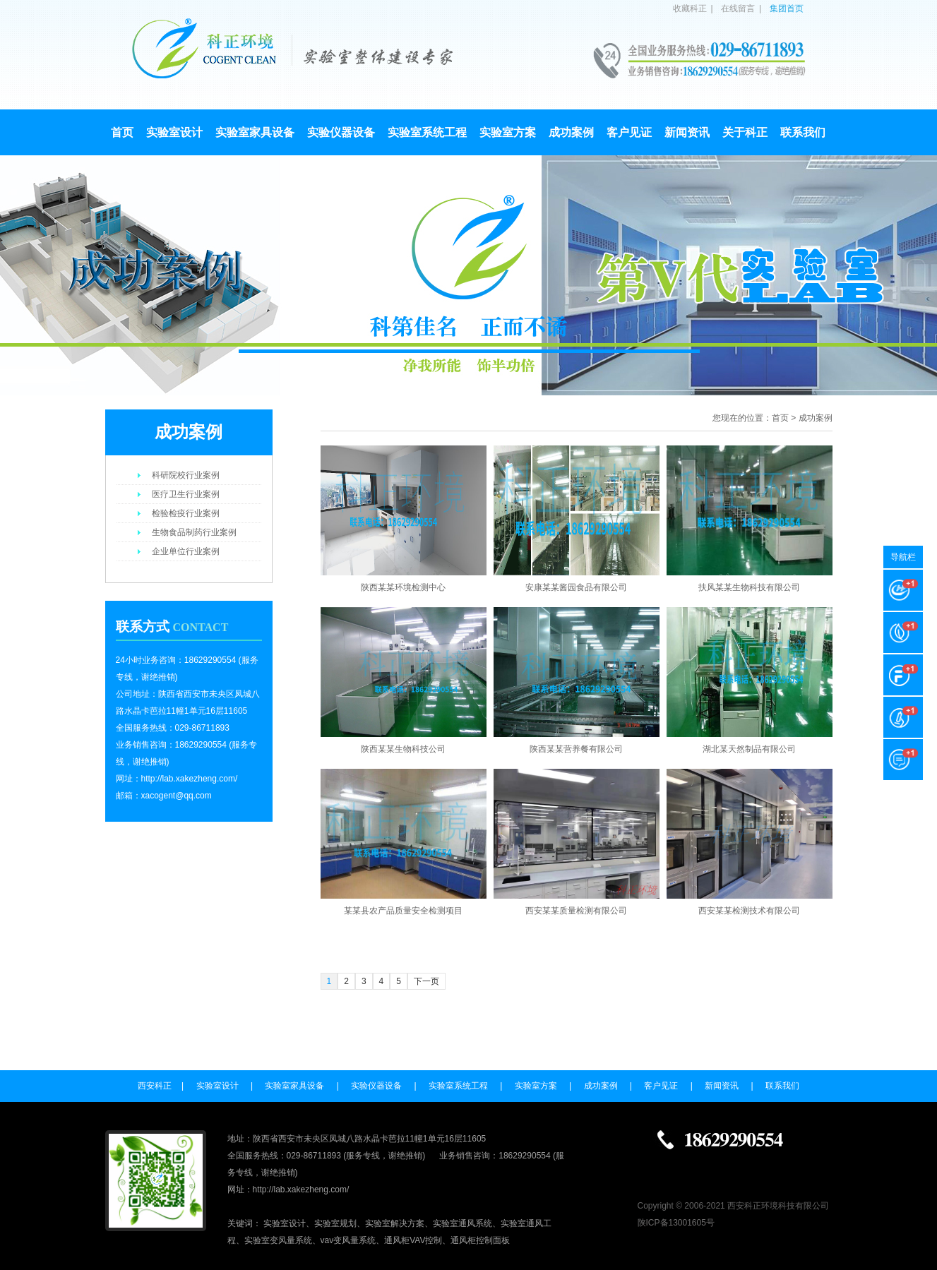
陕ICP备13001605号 (676, 1223)
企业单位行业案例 (186, 551)
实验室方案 (507, 132)
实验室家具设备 (254, 132)
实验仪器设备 (341, 132)
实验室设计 (174, 132)
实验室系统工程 (427, 132)
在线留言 (738, 8)
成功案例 (571, 132)
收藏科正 (690, 8)
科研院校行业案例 (186, 475)
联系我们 (802, 132)
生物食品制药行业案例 (194, 532)
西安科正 (155, 1086)
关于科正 (745, 132)
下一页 (426, 981)
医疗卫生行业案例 (186, 494)
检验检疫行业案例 (186, 513)
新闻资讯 (687, 132)
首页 (122, 132)
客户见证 (629, 132)
